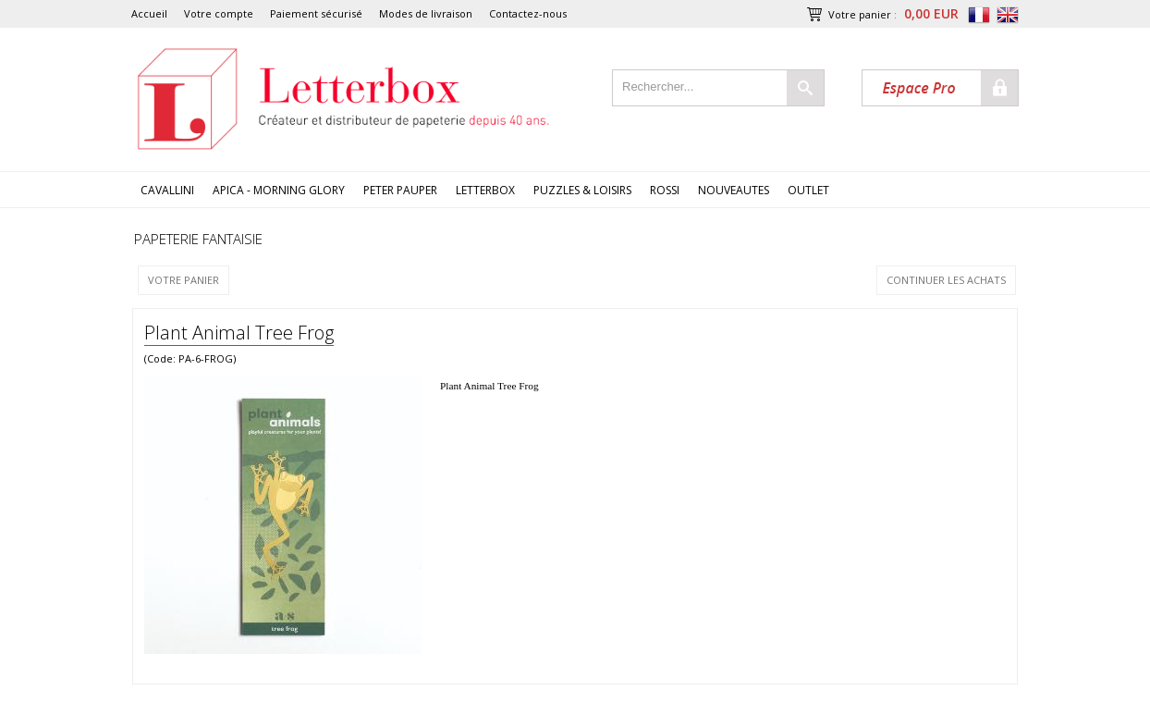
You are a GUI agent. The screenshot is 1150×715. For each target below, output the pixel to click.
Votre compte (218, 13)
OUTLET (808, 190)
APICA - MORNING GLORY (279, 190)
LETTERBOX (485, 190)
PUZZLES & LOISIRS (582, 190)
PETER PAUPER (400, 190)
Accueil (149, 13)
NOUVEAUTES (733, 190)
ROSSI (664, 190)
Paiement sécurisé (316, 13)
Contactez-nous (528, 13)
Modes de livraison (425, 13)
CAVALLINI (167, 190)
